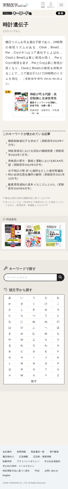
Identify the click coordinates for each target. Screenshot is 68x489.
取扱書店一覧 (37, 452)
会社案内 (7, 452)
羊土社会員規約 (52, 461)
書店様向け (8, 456)
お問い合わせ (51, 470)
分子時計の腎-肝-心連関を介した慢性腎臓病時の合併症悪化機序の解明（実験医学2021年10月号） (36, 174)
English (6, 475)
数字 (34, 381)
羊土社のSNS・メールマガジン (18, 466)
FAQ (37, 470)
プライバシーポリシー (28, 461)
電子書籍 (54, 452)
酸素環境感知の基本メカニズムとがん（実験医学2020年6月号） (36, 186)
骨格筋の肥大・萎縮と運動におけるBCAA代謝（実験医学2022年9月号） (35, 162)
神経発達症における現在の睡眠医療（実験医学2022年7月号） (36, 152)
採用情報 (21, 452)
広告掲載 (23, 456)
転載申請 (7, 461)
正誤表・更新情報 (42, 456)
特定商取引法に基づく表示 (16, 470)
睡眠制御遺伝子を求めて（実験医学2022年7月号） (36, 142)
